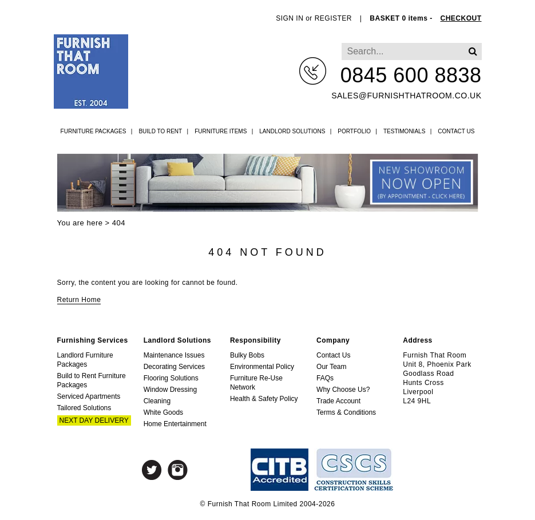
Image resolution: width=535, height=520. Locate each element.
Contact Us (456, 131)
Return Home (79, 300)
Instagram (178, 470)
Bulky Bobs (247, 355)
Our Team (331, 367)
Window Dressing (170, 390)
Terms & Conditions (346, 412)
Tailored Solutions (84, 408)
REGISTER (333, 18)
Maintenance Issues (174, 355)
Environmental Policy (262, 367)
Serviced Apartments (89, 396)
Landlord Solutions (292, 131)
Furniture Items (221, 131)
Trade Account (338, 401)
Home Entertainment (175, 424)
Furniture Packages (93, 131)
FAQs (325, 378)
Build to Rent (160, 131)
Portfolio (354, 131)
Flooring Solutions (171, 378)
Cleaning (157, 401)
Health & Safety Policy (264, 399)
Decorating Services (174, 367)
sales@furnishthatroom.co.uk (406, 95)
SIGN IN (289, 18)
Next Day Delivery (94, 420)
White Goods (163, 412)
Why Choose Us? (343, 390)
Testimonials (404, 131)
